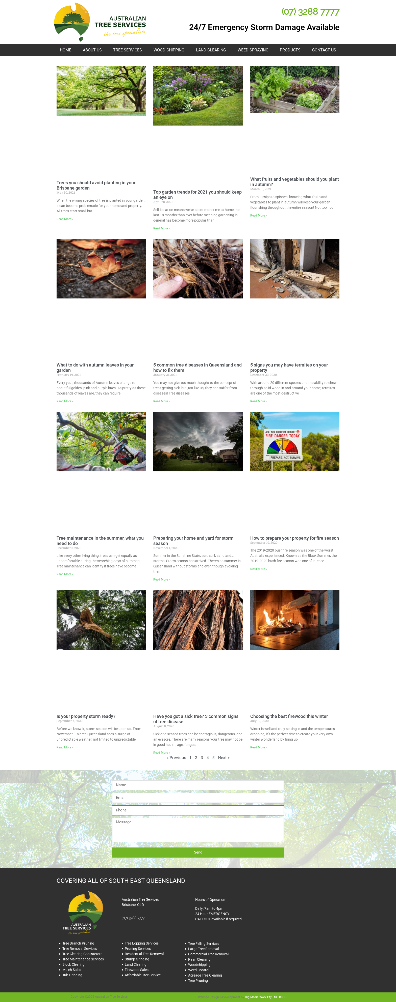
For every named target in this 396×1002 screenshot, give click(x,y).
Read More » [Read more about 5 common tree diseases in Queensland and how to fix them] (161, 401)
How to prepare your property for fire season (294, 538)
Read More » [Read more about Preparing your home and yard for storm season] (161, 579)
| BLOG (281, 997)
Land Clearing (211, 50)
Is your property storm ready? (86, 716)
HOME (65, 50)
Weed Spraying (253, 50)
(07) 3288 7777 (310, 11)
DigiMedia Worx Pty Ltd (261, 997)
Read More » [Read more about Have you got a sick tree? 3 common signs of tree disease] (161, 752)
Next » (224, 757)
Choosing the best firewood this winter (289, 716)
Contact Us (324, 50)
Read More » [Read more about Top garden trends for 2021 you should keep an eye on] (161, 228)
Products (290, 50)
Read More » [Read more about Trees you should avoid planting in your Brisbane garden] (65, 219)
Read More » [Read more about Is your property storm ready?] (65, 747)
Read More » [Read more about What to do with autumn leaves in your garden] (65, 401)
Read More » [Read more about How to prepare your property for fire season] (258, 569)
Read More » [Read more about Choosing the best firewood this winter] (258, 747)
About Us (92, 50)
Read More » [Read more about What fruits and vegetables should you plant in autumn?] (258, 215)
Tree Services (127, 50)
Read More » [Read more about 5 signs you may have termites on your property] (258, 401)
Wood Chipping (169, 50)
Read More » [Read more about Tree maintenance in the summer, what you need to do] (65, 574)
